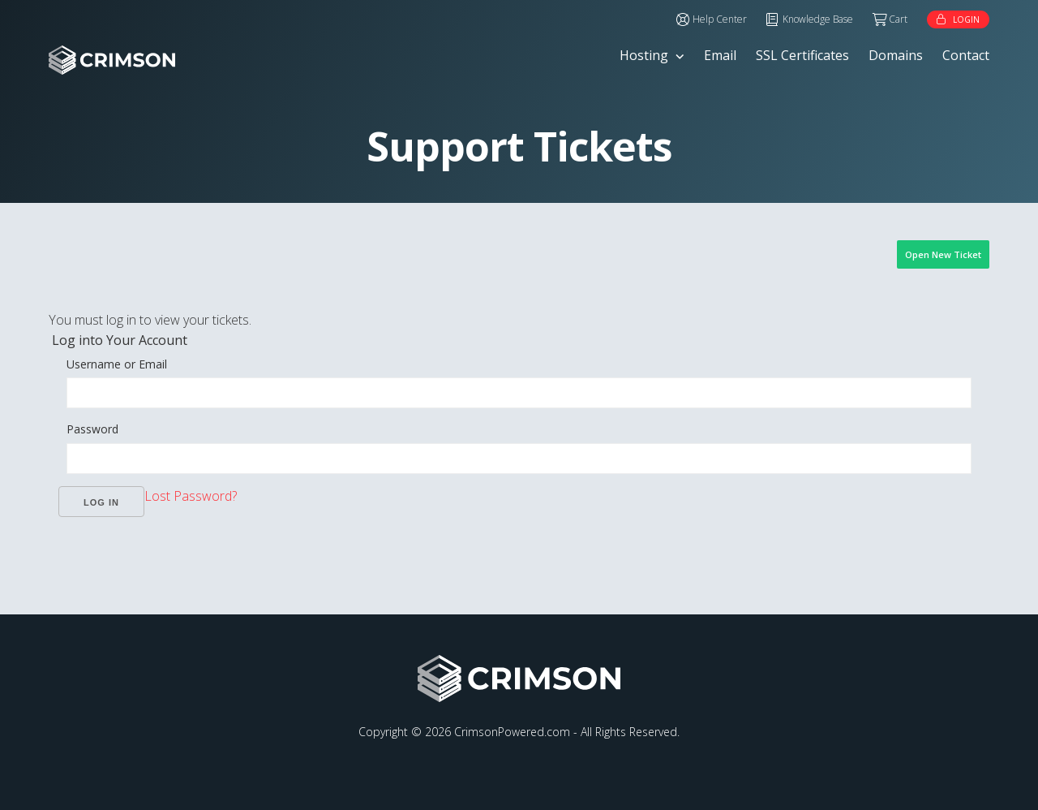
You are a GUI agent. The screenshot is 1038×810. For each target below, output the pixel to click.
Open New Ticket (943, 254)
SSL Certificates (802, 55)
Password (92, 429)
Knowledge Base (818, 19)
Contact (965, 55)
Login (966, 19)
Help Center (720, 19)
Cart (898, 19)
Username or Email (116, 364)
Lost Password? (190, 496)
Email (720, 55)
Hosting (644, 55)
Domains (896, 55)
